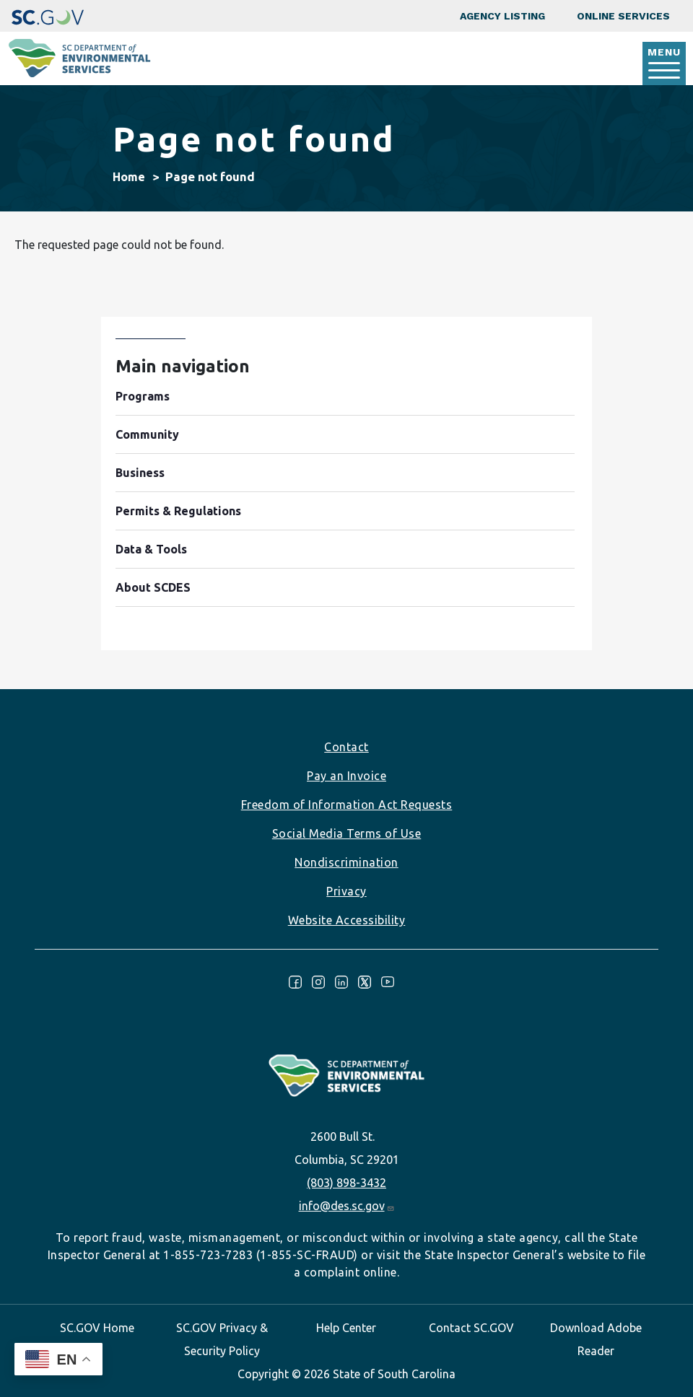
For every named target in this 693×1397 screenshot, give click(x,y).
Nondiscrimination (346, 862)
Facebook (295, 982)
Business (140, 472)
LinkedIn (341, 982)
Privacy (346, 891)
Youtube (387, 982)
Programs (143, 396)
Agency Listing (502, 16)
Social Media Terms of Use (347, 833)
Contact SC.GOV (471, 1327)
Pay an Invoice (346, 775)
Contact (346, 746)
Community (147, 434)
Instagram (318, 982)
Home (129, 176)
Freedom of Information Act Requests (347, 804)
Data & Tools (151, 549)
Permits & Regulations (178, 510)
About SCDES (153, 587)
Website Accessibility (347, 920)
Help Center (346, 1327)
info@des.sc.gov (347, 1205)
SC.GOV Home (97, 1327)
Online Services (623, 16)
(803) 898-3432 (346, 1182)
